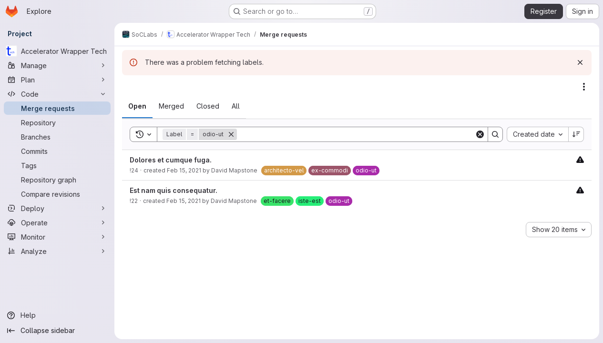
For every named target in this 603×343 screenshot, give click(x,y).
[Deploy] (57, 208)
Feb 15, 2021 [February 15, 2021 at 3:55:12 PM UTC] (183, 200)
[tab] (137, 106)
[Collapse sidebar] (57, 330)
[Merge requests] (57, 108)
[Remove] (231, 134)
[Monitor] (57, 236)
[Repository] (57, 122)
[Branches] (57, 136)
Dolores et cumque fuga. (171, 160)
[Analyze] (57, 251)
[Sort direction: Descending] (576, 134)
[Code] (57, 94)
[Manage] (57, 65)
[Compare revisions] (57, 194)
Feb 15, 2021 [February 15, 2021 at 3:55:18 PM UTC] (184, 170)
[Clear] (480, 134)
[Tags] (57, 165)
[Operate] (57, 222)
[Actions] (584, 86)
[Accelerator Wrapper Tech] (57, 51)
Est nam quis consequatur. (173, 190)
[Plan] (57, 79)
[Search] (356, 134)
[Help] (57, 315)
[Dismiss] (580, 62)
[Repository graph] (57, 179)
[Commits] (57, 151)
